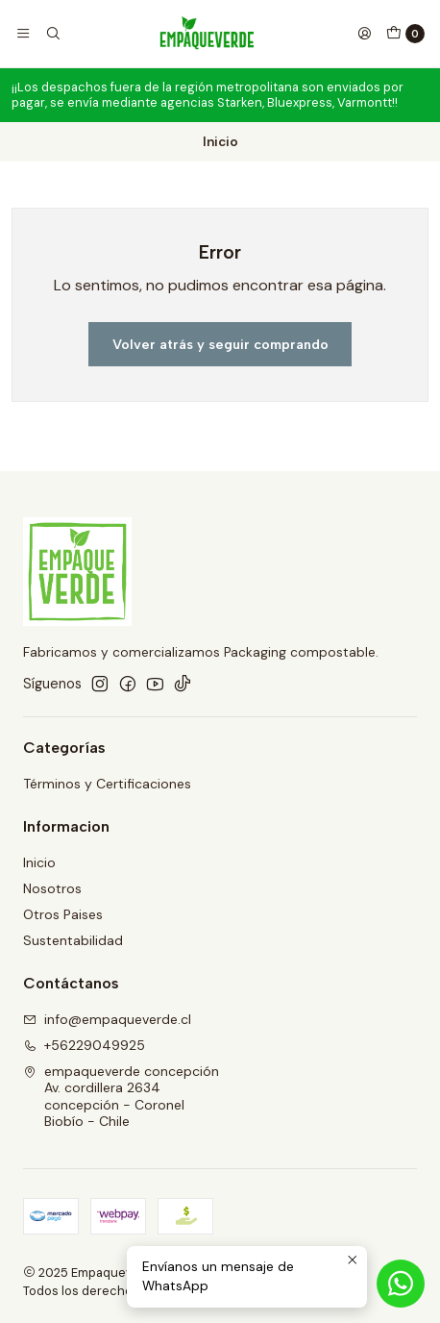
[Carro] (405, 33)
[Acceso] (364, 33)
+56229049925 (84, 1045)
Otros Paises (63, 914)
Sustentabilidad (73, 940)
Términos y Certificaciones (107, 783)
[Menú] (23, 33)
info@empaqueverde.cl (107, 1019)
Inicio (39, 862)
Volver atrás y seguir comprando (220, 344)
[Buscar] (51, 33)
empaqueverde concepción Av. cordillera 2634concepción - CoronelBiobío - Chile (121, 1096)
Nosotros (52, 888)
